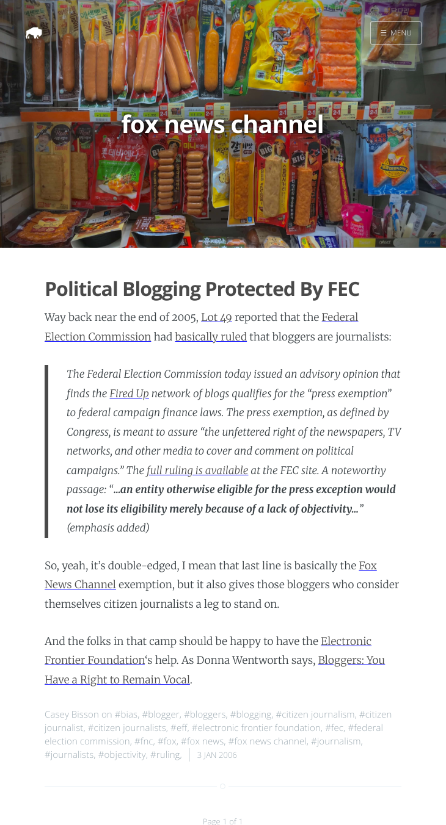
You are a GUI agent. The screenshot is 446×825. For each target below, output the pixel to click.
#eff (178, 728)
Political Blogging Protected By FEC (202, 289)
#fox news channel (267, 741)
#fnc (143, 741)
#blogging (250, 714)
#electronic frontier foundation (256, 728)
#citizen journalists (127, 728)
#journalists (69, 755)
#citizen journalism (315, 714)
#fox (167, 741)
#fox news (202, 741)
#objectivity (122, 755)
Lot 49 (216, 317)
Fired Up (128, 393)
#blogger (161, 714)
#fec (334, 728)
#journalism (336, 741)
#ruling (165, 755)
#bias (126, 714)
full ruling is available (197, 470)
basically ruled (211, 337)
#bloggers (204, 714)
